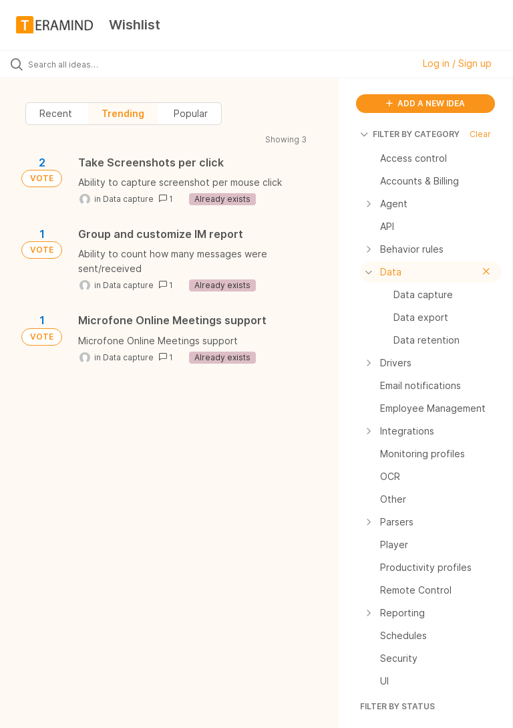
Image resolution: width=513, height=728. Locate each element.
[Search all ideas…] (90, 64)
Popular (191, 113)
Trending (123, 113)
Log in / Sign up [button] (457, 63)
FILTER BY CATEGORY (410, 134)
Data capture (128, 199)
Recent (55, 113)
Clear (480, 134)
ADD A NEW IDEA (425, 103)
